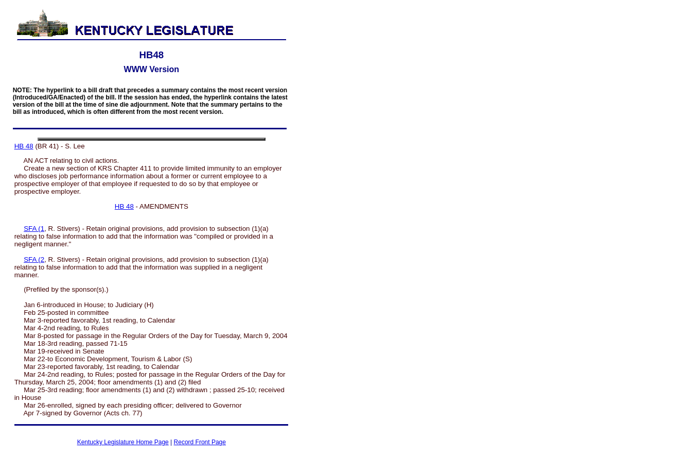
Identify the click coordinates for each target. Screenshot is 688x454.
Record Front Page (200, 442)
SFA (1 (34, 228)
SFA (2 (34, 259)
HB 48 (23, 146)
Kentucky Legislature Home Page (123, 442)
